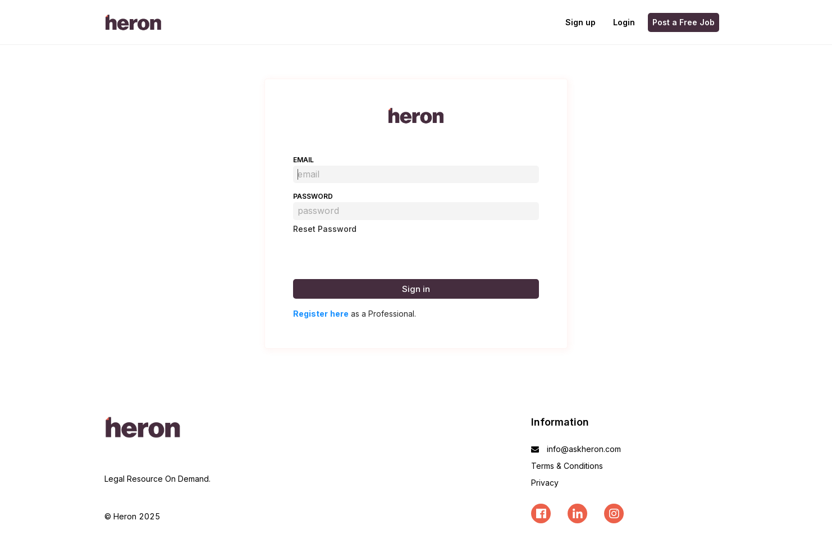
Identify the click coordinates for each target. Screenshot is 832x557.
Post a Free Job (683, 22)
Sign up (580, 22)
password (313, 196)
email (303, 160)
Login (624, 22)
